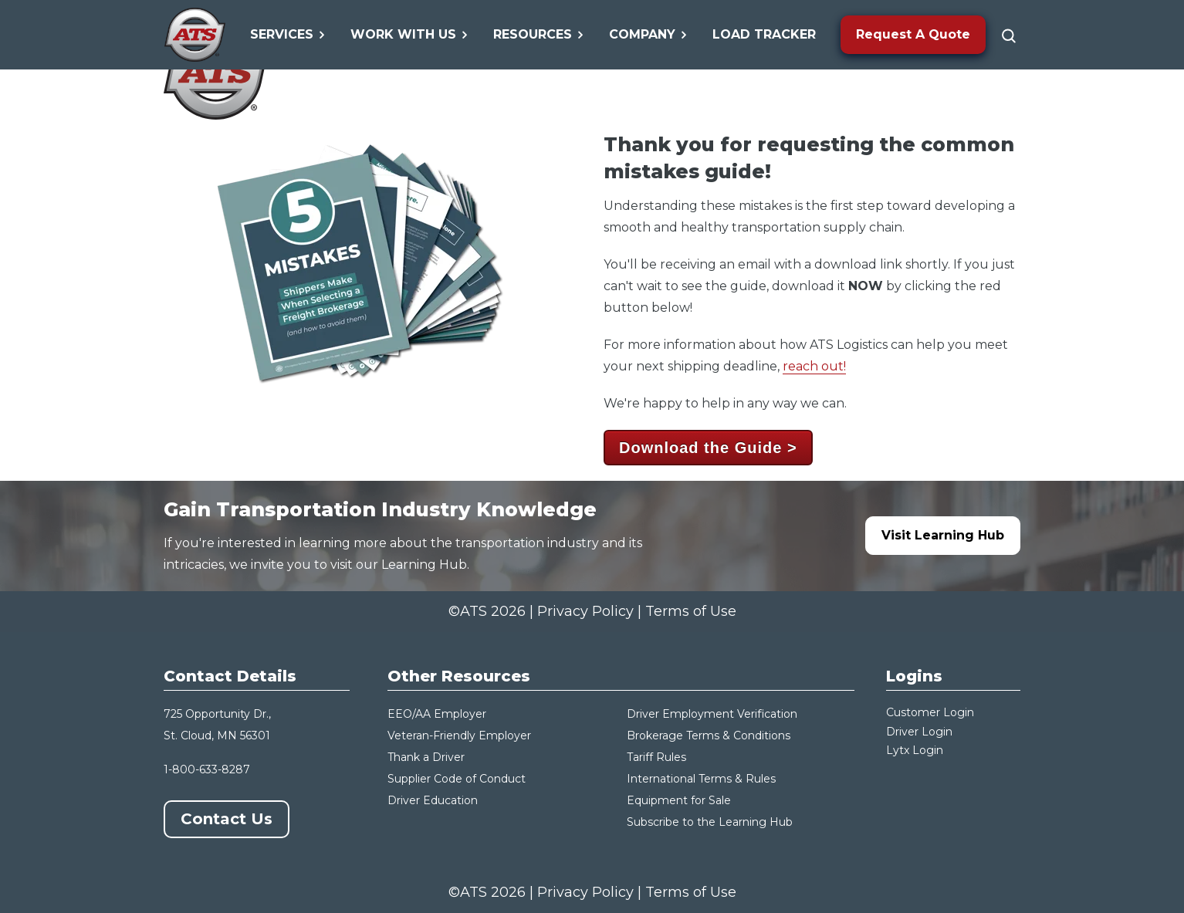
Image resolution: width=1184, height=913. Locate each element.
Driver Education (432, 800)
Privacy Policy (585, 611)
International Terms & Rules (701, 779)
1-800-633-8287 (207, 769)
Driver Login (919, 732)
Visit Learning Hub (942, 535)
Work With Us (409, 34)
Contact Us (226, 819)
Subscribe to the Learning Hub (710, 822)
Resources (538, 34)
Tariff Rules (656, 757)
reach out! (814, 366)
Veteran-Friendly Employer (459, 735)
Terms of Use (690, 611)
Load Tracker (764, 34)
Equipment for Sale (679, 800)
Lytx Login (914, 750)
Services (288, 34)
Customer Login (930, 712)
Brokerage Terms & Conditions (708, 735)
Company (648, 34)
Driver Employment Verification (712, 714)
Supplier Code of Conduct (456, 779)
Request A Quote (913, 34)
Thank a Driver (426, 757)
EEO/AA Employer (436, 714)
